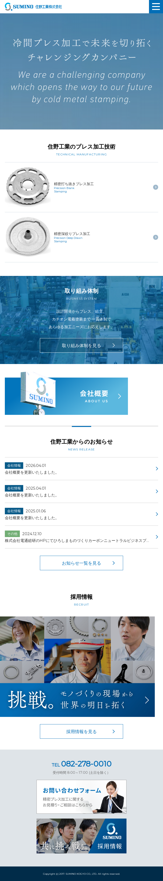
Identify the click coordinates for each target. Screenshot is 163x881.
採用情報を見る (81, 731)
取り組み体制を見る (81, 345)
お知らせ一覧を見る (81, 563)
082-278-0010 (81, 763)
